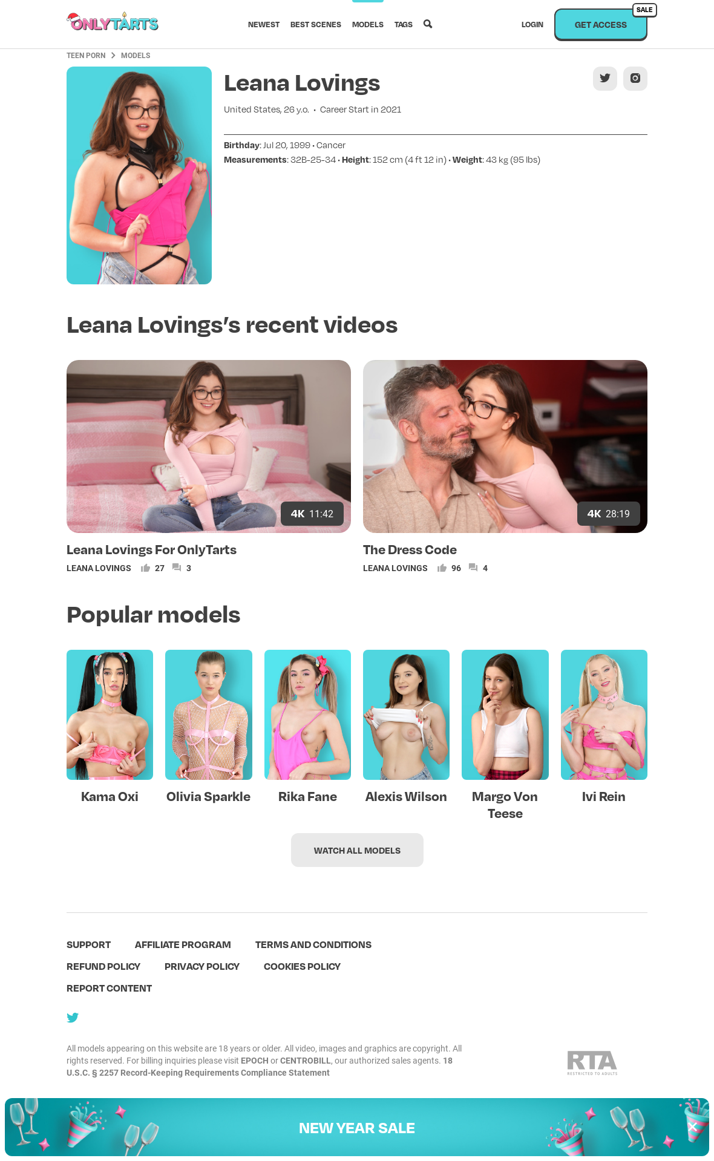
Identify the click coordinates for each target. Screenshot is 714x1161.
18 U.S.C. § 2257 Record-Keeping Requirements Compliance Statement (260, 1066)
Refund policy (103, 966)
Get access (611, 19)
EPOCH (255, 1060)
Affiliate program (183, 944)
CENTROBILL (305, 1060)
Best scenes (315, 24)
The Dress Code (410, 548)
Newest (264, 24)
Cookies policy (302, 966)
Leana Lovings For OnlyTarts (152, 548)
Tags (404, 24)
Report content (109, 987)
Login (532, 24)
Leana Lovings (99, 568)
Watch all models (357, 850)
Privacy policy (202, 966)
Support (89, 944)
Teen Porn (86, 55)
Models (368, 24)
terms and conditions (313, 944)
